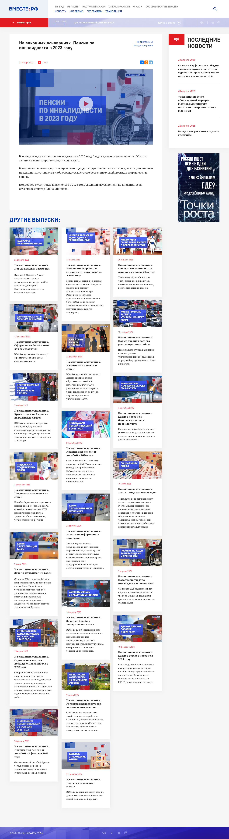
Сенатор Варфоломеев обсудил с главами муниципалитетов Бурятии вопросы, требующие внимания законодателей (198, 71)
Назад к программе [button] (143, 45)
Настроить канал (94, 6)
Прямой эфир (21, 22)
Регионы (73, 6)
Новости (60, 11)
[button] (215, 9)
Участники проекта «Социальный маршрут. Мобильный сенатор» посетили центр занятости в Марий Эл (197, 103)
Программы (94, 11)
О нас (137, 6)
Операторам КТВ (119, 6)
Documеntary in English (162, 6)
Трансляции (113, 11)
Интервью (76, 11)
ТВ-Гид (59, 6)
